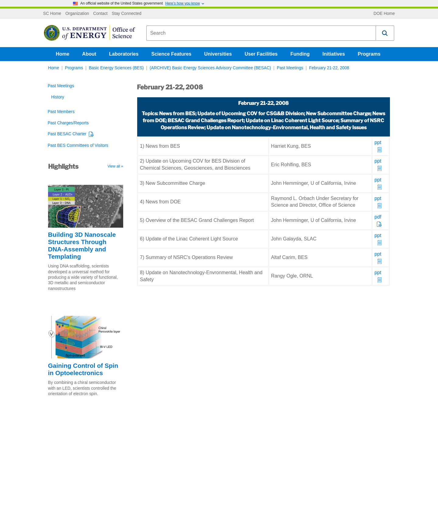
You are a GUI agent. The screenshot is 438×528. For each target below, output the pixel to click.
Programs (369, 54)
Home (62, 54)
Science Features (171, 54)
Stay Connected (126, 14)
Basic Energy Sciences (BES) (116, 68)
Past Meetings (290, 68)
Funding (300, 54)
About (89, 54)
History (57, 97)
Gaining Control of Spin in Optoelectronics (83, 369)
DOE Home (384, 14)
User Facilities (261, 54)
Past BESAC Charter (67, 134)
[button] (385, 33)
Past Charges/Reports (68, 123)
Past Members (61, 111)
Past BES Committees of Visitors (78, 145)
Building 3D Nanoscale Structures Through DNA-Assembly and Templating (82, 245)
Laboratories (123, 54)
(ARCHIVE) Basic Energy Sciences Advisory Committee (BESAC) (210, 68)
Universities (218, 54)
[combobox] (261, 33)
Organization (77, 14)
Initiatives (333, 54)
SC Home (52, 14)
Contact (100, 14)
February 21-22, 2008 (329, 68)
